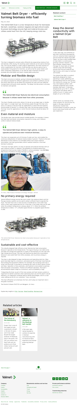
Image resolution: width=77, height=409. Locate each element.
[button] (4, 8)
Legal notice (17, 404)
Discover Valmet (5, 399)
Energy (28, 393)
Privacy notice (43, 404)
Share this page (5, 370)
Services (20, 294)
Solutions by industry (57, 395)
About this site (4, 404)
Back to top (38, 370)
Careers (3, 389)
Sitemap (11, 404)
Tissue (28, 391)
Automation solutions (57, 388)
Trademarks (24, 404)
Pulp (16, 294)
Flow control (55, 389)
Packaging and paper (32, 389)
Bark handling (58, 16)
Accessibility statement (33, 404)
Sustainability (4, 391)
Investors (3, 395)
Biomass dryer (38, 294)
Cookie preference (52, 404)
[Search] (71, 3)
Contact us (3, 397)
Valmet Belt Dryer (59, 19)
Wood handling (28, 294)
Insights (3, 393)
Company (3, 388)
